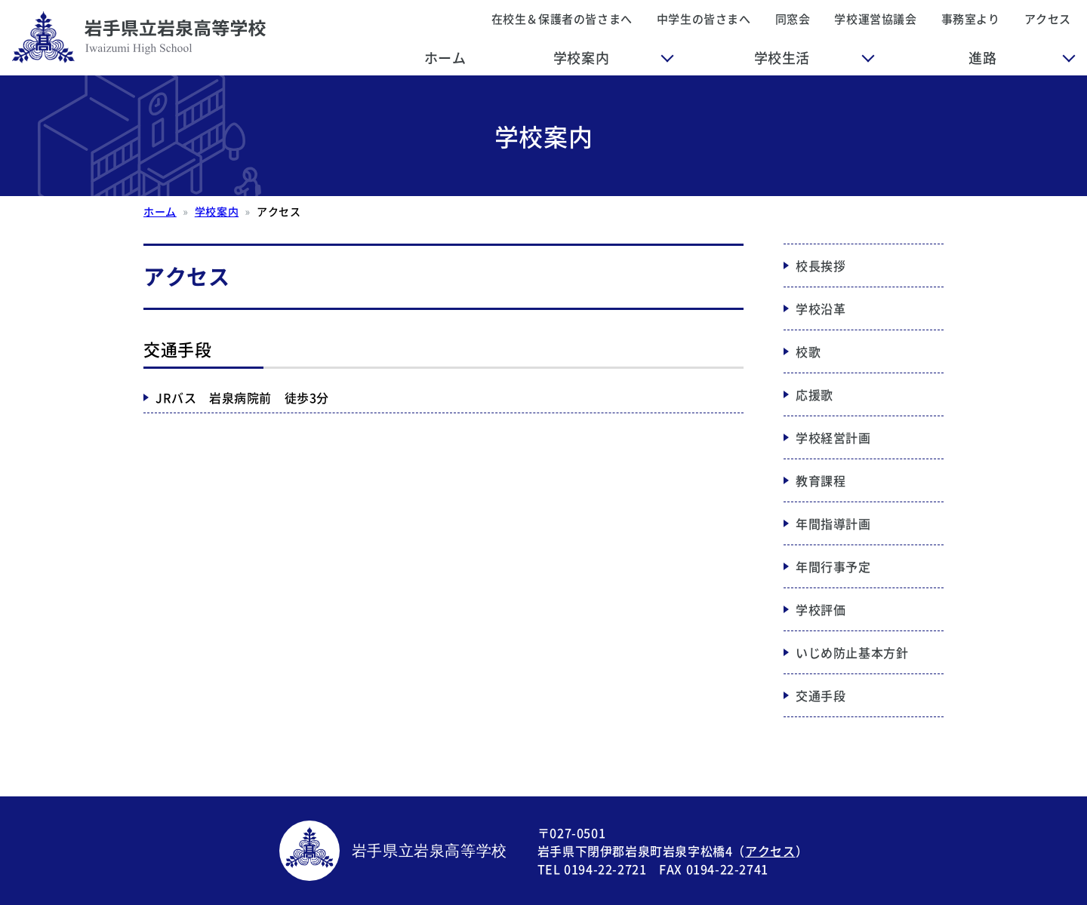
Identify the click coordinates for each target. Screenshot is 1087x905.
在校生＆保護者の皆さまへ (562, 18)
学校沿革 (820, 308)
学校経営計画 (833, 437)
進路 (982, 57)
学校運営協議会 (875, 18)
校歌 (808, 351)
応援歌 (814, 394)
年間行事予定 (833, 566)
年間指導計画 (833, 523)
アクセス (1047, 18)
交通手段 (820, 695)
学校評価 (820, 609)
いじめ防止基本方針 (852, 652)
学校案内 (581, 57)
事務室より (970, 18)
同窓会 (793, 18)
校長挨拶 (820, 265)
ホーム (445, 57)
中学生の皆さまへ (704, 18)
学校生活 (782, 57)
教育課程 (820, 480)
